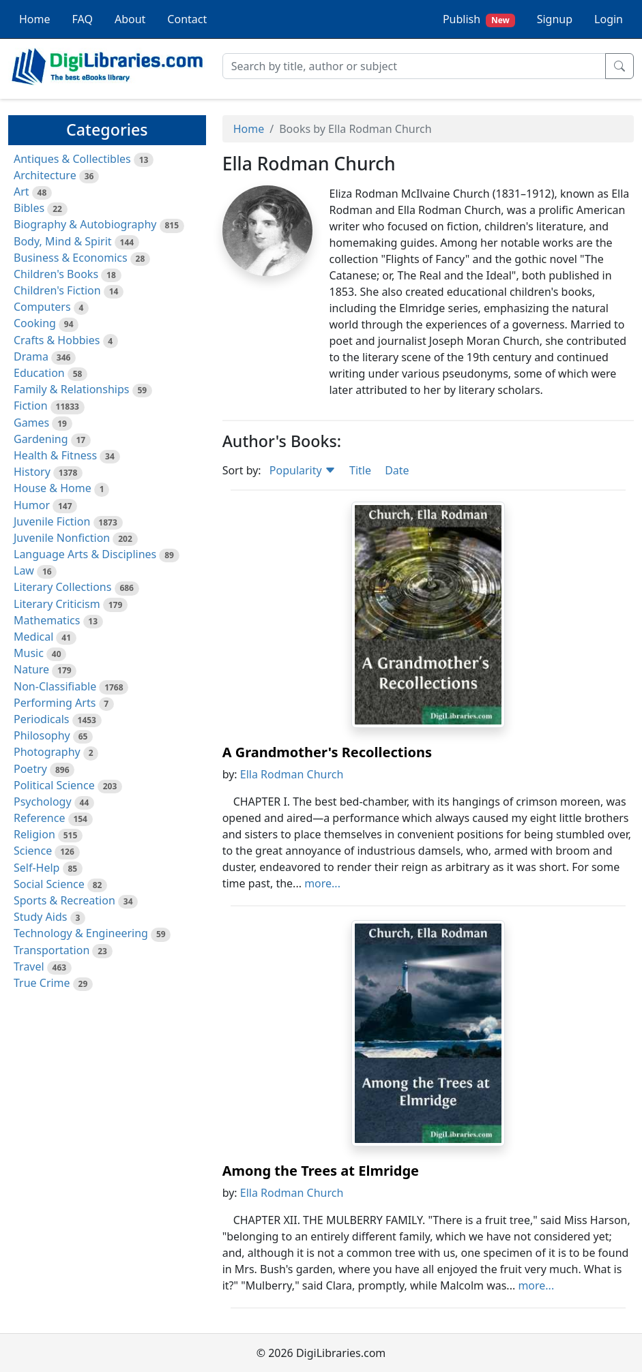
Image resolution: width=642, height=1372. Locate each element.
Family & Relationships (71, 389)
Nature (31, 669)
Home (34, 19)
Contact (187, 19)
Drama (31, 356)
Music (29, 652)
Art (21, 191)
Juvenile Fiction (52, 521)
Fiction (31, 405)
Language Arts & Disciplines (85, 554)
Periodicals (42, 719)
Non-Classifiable (55, 686)
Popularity (302, 470)
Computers (42, 306)
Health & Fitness (55, 455)
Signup (554, 19)
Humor (32, 505)
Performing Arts (55, 702)
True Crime (42, 982)
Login (608, 19)
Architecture (45, 175)
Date (397, 470)
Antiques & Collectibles (72, 158)
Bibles (29, 207)
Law (24, 570)
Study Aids (40, 916)
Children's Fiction (57, 290)
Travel (29, 966)
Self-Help (36, 867)
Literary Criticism (57, 603)
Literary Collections (62, 586)
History (32, 471)
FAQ (82, 19)
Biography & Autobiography (85, 224)
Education (39, 372)
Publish (479, 19)
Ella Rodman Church (292, 774)
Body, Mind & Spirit (63, 241)
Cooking (35, 323)
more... (322, 883)
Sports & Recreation (64, 900)
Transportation (51, 950)
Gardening (41, 438)
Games (31, 422)
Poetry (30, 768)
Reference (39, 817)
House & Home (52, 488)
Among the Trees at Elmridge (320, 1170)
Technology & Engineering (81, 933)
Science (33, 850)
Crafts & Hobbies (57, 340)
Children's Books (56, 273)
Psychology (43, 801)
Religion (34, 834)
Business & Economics (71, 257)
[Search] (414, 66)
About (130, 19)
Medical (33, 636)
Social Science (49, 883)
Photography (47, 751)
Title (360, 470)
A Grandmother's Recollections (327, 752)
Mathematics (47, 620)
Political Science (54, 785)
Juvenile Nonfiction (62, 537)
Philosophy (42, 735)
